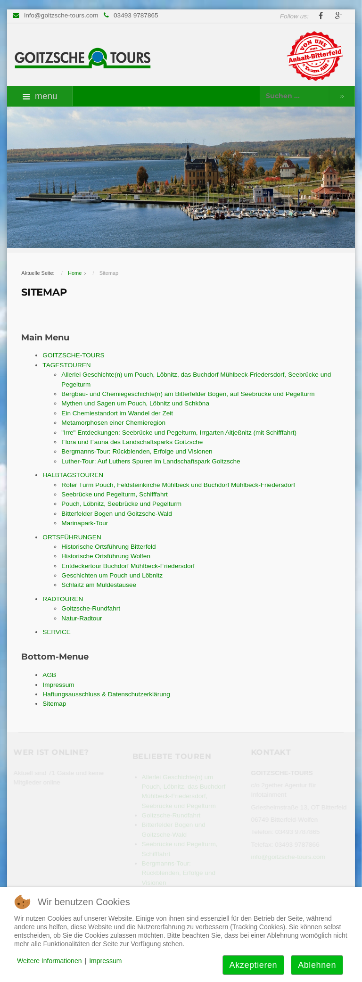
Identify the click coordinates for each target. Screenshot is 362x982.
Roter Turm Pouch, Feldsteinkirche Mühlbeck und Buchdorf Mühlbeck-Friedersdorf (178, 484)
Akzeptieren (254, 965)
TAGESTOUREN (66, 365)
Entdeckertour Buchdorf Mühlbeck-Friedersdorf (128, 565)
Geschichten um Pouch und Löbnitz (112, 575)
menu (40, 96)
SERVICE (56, 631)
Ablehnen (317, 965)
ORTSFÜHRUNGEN (71, 537)
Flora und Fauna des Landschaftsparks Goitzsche (132, 442)
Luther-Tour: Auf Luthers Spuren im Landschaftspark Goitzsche (150, 461)
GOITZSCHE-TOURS (73, 355)
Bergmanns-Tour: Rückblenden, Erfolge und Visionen (136, 451)
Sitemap (54, 703)
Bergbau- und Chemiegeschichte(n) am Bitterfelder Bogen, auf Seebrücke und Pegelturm (187, 393)
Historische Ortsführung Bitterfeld (108, 546)
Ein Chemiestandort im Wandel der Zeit (117, 413)
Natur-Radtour (81, 618)
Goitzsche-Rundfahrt (90, 608)
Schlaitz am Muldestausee (98, 584)
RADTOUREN (62, 598)
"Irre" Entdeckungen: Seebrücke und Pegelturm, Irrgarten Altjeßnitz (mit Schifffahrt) (178, 432)
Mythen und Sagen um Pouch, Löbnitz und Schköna (135, 403)
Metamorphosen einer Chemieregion (113, 422)
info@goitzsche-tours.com (61, 15)
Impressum (58, 684)
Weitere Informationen (49, 961)
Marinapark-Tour (84, 523)
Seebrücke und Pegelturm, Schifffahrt (114, 494)
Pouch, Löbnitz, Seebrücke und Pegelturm (121, 503)
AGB (49, 674)
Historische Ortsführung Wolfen (105, 556)
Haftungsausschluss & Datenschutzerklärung (106, 694)
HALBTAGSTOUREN (72, 475)
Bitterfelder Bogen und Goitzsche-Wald (116, 513)
